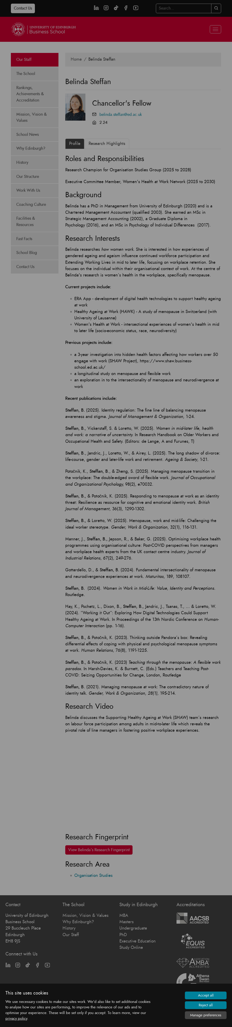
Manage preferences (205, 1015)
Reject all (206, 1005)
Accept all (206, 995)
